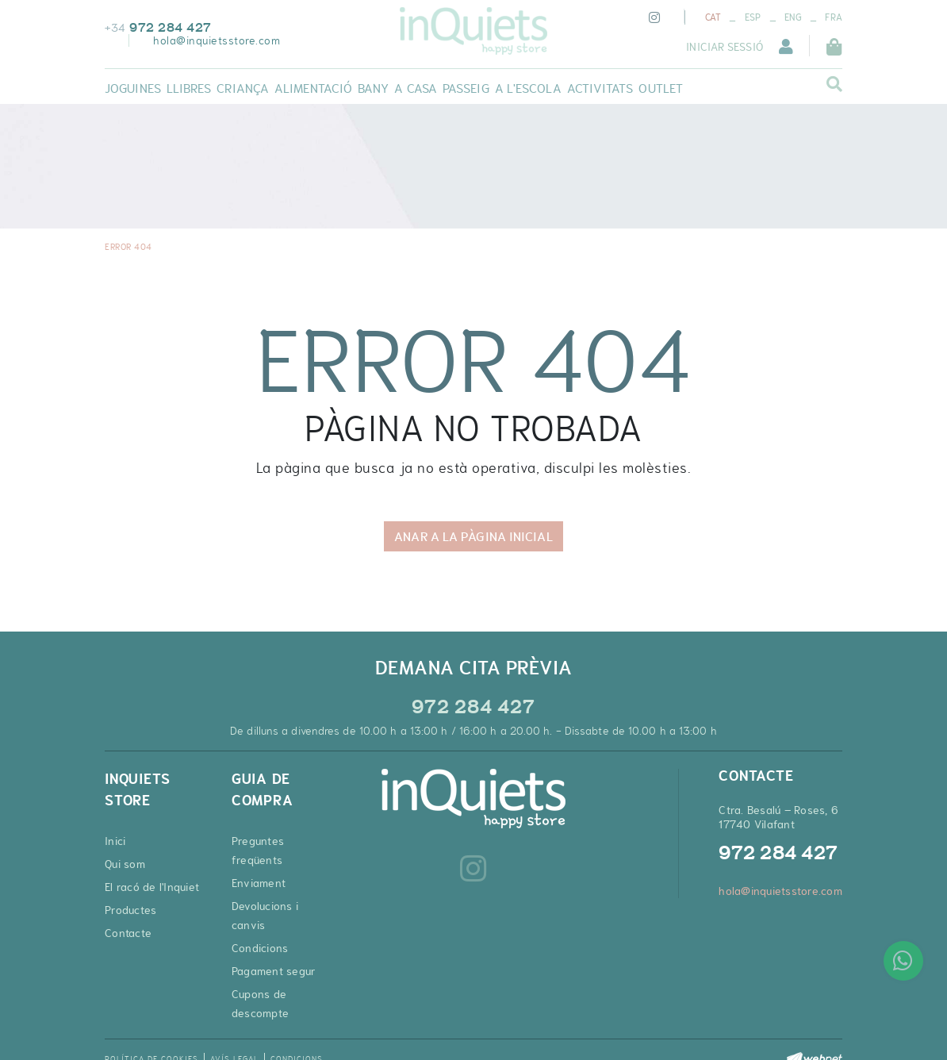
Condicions (260, 948)
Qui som (125, 864)
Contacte (128, 933)
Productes (130, 910)
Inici (115, 841)
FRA (833, 17)
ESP (753, 17)
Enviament (259, 883)
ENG (793, 17)
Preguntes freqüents (258, 850)
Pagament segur (274, 971)
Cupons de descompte (260, 1004)
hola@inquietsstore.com (216, 40)
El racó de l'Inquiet (152, 887)
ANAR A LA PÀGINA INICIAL (473, 536)
